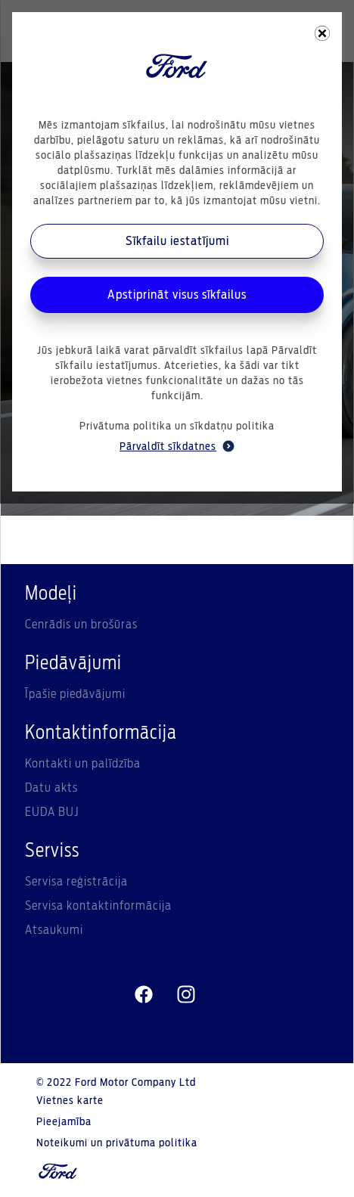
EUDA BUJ (52, 812)
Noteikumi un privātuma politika (116, 1143)
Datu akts (51, 788)
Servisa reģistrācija (76, 882)
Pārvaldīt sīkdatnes (177, 446)
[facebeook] (144, 995)
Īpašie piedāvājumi (75, 694)
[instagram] (186, 995)
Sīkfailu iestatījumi (177, 241)
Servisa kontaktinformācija (98, 906)
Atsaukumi (54, 930)
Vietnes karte (70, 1101)
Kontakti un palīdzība (83, 764)
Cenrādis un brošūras (81, 625)
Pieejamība (64, 1122)
